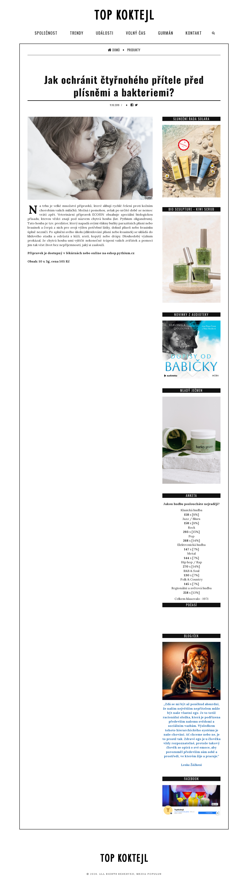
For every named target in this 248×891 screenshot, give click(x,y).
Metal (191, 553)
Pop (191, 536)
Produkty (133, 50)
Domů (114, 50)
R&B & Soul (191, 571)
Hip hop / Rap (191, 562)
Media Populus (149, 873)
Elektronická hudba (191, 545)
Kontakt (194, 33)
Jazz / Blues (191, 519)
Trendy (77, 33)
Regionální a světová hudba (191, 588)
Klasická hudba (191, 510)
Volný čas (136, 33)
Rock (191, 527)
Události (105, 33)
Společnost (46, 33)
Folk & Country (191, 579)
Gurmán (165, 33)
